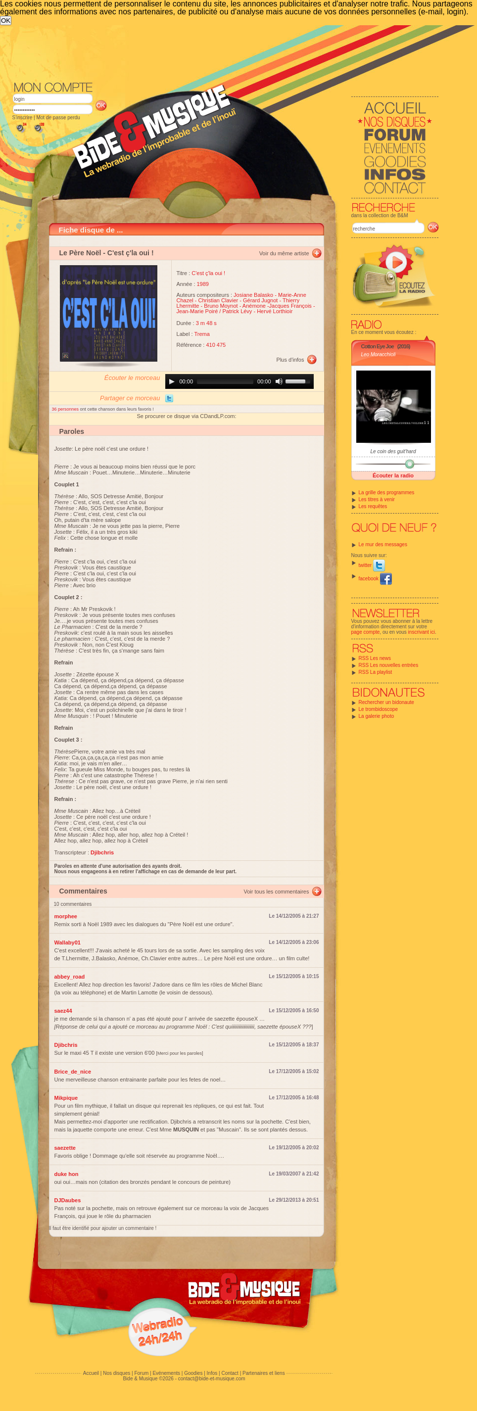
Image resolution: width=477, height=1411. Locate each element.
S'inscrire (22, 117)
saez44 (63, 1011)
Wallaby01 (67, 942)
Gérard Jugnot (260, 300)
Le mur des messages (383, 544)
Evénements (166, 1373)
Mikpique (66, 1098)
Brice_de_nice (73, 1072)
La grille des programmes (387, 492)
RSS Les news (375, 658)
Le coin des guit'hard (393, 451)
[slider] (225, 381)
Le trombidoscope (378, 709)
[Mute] (279, 381)
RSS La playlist (375, 672)
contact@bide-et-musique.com (211, 1378)
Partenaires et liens (263, 1373)
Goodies (193, 1373)
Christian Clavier (218, 300)
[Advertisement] (226, 52)
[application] (239, 381)
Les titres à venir (377, 499)
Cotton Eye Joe (377, 346)
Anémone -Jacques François (277, 306)
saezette (65, 1148)
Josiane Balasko (253, 295)
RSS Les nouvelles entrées (389, 665)
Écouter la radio (393, 475)
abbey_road (69, 977)
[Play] (172, 381)
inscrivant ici (421, 632)
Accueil (91, 1373)
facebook (375, 578)
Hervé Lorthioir (274, 311)
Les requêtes (373, 506)
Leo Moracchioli (378, 354)
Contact (229, 1373)
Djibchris (66, 1045)
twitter (372, 565)
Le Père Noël (80, 253)
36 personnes (66, 409)
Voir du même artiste (284, 253)
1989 (203, 284)
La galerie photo (376, 716)
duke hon (66, 1174)
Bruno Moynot (221, 306)
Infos (212, 1373)
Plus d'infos (290, 360)
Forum (141, 1373)
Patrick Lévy (237, 311)
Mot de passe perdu (58, 117)
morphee (65, 916)
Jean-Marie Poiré (197, 311)
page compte (365, 632)
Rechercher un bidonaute (386, 702)
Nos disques (116, 1373)
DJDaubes (67, 1200)
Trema (201, 334)
